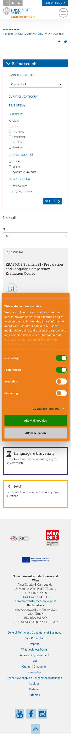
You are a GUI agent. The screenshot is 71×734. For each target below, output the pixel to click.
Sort (6, 229)
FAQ (34, 661)
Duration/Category (23, 96)
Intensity (16, 114)
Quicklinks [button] (53, 3)
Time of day (17, 105)
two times (16, 131)
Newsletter (34, 672)
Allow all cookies (35, 420)
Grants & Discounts (34, 666)
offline (14, 166)
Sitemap (35, 695)
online (14, 161)
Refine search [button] (21, 63)
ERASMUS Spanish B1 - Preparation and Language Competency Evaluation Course (34, 269)
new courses (18, 185)
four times (16, 142)
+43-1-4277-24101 (35, 597)
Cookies (34, 683)
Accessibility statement (34, 655)
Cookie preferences (46, 408)
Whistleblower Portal (34, 649)
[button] (12, 3)
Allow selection (35, 432)
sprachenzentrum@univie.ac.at (35, 601)
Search (50, 201)
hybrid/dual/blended (23, 171)
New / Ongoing (19, 179)
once (13, 126)
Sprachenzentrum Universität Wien (28, 33)
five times (16, 147)
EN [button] (6, 3)
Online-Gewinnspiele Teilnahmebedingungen (34, 678)
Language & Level (21, 75)
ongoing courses (20, 191)
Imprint (34, 644)
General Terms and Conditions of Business (34, 632)
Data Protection (34, 638)
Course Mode (21, 155)
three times (17, 136)
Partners (34, 689)
